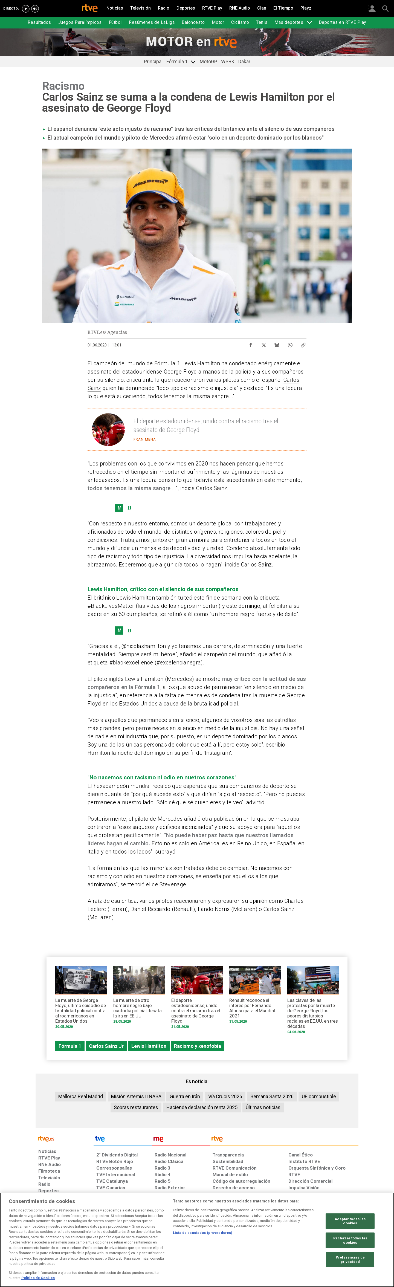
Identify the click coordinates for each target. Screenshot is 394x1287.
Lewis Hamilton (201, 363)
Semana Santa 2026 (272, 1096)
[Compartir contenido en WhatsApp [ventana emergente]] (290, 344)
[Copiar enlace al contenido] (303, 344)
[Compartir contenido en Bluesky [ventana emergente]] (276, 344)
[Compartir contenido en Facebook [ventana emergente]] (250, 344)
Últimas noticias (263, 1107)
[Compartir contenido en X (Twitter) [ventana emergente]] (263, 344)
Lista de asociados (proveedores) (202, 1233)
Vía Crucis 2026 (225, 1096)
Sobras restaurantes (136, 1107)
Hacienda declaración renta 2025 (201, 1107)
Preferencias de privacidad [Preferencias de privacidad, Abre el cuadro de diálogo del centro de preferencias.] (350, 1259)
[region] (197, 1240)
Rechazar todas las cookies (350, 1240)
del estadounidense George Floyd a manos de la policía (181, 371)
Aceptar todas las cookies (350, 1221)
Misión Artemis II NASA (136, 1096)
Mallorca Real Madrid (80, 1096)
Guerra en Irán (185, 1096)
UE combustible (319, 1096)
